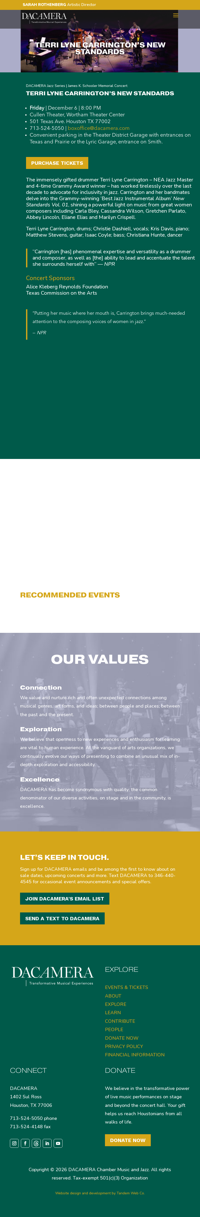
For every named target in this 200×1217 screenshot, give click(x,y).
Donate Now (128, 1140)
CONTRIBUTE (120, 1021)
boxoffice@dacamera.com (99, 128)
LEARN (113, 1013)
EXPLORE (115, 1004)
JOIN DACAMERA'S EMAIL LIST (64, 899)
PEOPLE (114, 1029)
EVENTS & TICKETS (126, 987)
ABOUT (113, 996)
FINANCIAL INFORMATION (135, 1055)
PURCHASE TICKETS (57, 163)
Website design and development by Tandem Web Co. (100, 1193)
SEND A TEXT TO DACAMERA (62, 918)
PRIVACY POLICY (124, 1046)
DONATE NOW (122, 1038)
